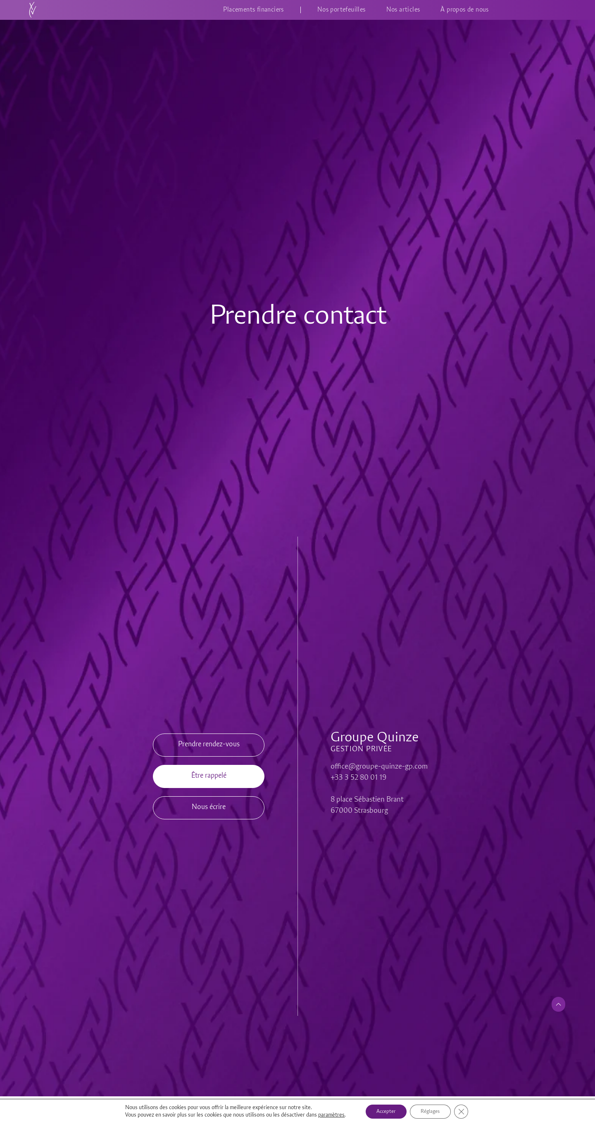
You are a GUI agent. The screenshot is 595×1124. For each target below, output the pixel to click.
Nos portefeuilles (341, 10)
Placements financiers (253, 10)
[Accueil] (32, 10)
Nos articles (403, 10)
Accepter (383, 1111)
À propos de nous (464, 10)
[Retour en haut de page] (557, 1004)
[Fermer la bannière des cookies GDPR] (466, 1111)
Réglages (432, 1111)
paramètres (326, 1115)
